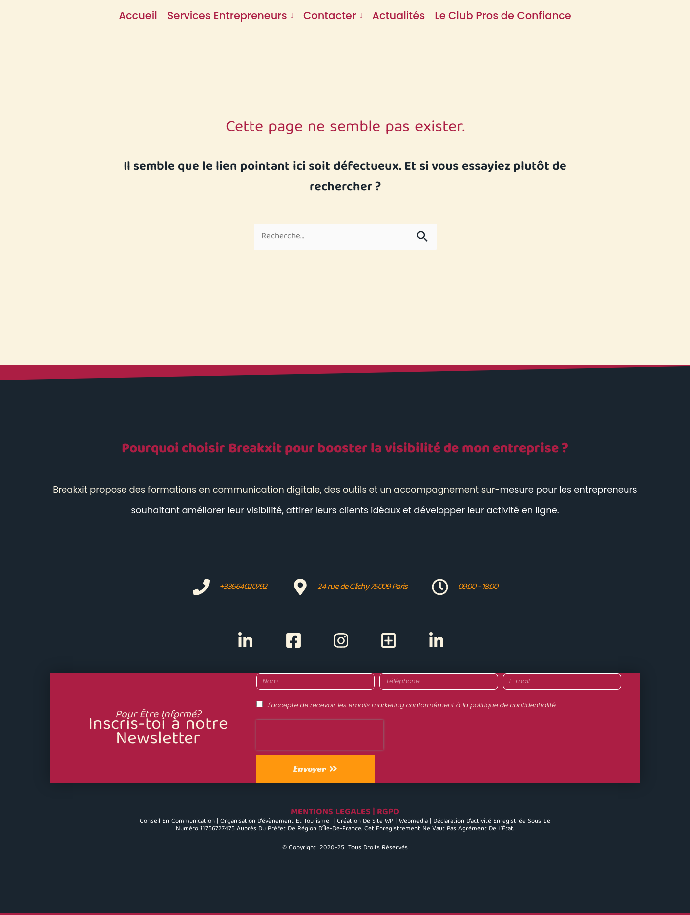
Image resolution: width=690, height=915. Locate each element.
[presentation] (319, 735)
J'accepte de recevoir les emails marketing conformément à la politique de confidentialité (411, 705)
